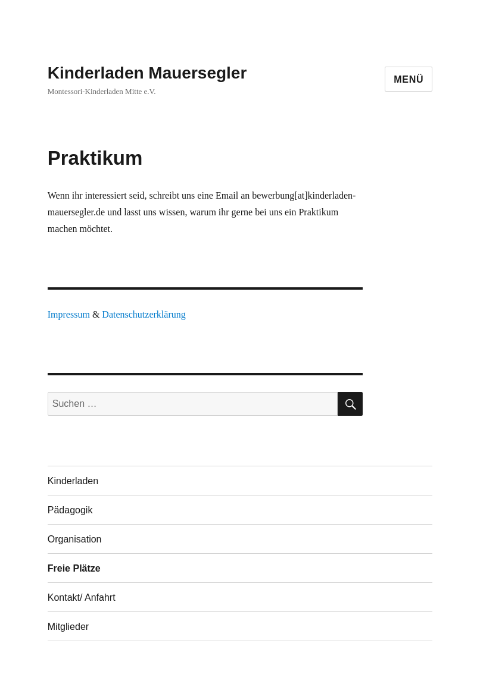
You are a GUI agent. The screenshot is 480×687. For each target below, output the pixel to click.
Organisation (75, 539)
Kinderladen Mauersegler (147, 73)
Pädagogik (70, 510)
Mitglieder (68, 627)
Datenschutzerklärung (143, 314)
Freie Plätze (74, 568)
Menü (408, 79)
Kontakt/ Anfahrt (82, 597)
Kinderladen (73, 481)
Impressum (69, 314)
